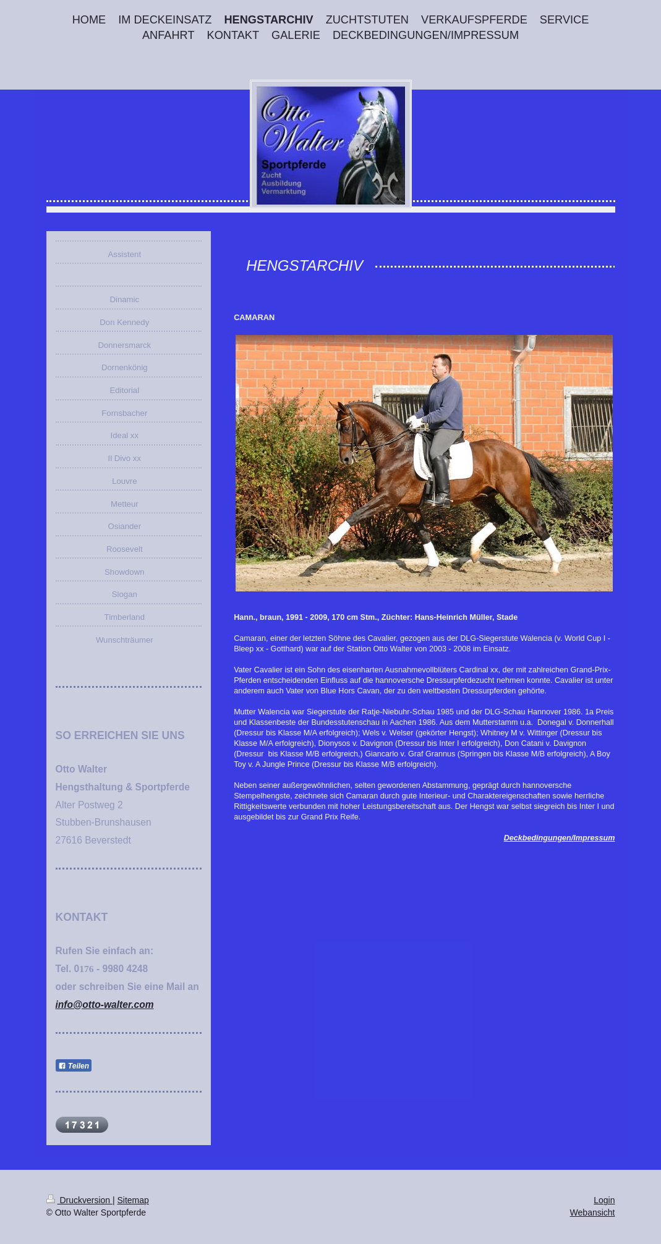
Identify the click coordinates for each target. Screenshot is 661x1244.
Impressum (594, 838)
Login (604, 1200)
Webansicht (592, 1212)
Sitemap (133, 1200)
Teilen (74, 1066)
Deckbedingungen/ (539, 838)
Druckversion (79, 1200)
